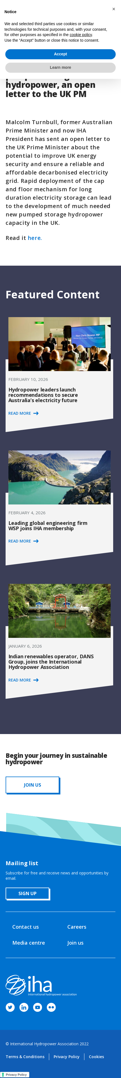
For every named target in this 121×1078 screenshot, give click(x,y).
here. (35, 238)
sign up (27, 893)
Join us (75, 942)
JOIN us (32, 785)
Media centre (28, 942)
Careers (76, 926)
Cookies (96, 1056)
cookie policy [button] (81, 34)
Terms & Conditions (25, 1056)
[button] (113, 8)
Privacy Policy (67, 1056)
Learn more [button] (60, 67)
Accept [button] (60, 54)
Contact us (25, 926)
